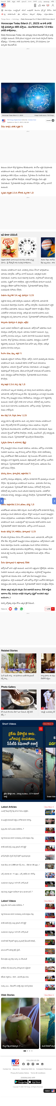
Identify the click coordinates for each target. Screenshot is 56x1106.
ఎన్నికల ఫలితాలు (48, 14)
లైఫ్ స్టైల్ (43, 10)
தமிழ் (40, 1)
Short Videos (9, 723)
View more (48, 723)
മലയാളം (46, 1)
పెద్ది (4, 14)
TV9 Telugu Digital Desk (14, 120)
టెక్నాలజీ (32, 14)
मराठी (18, 1)
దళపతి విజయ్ (12, 14)
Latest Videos (8, 900)
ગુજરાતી (24, 1)
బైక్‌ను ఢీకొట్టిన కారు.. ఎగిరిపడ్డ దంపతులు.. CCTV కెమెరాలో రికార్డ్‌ (21, 795)
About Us (16, 1069)
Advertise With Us (28, 1069)
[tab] (24, 1050)
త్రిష (19, 14)
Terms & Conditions (38, 1073)
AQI (43, 5)
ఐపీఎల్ (24, 10)
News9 (3, 1)
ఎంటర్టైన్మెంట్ (16, 10)
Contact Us (7, 1069)
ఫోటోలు (49, 10)
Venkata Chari (32, 119)
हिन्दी (8, 1)
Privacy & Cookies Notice (20, 1073)
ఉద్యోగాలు (25, 14)
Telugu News (5, 19)
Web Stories (7, 994)
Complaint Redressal (43, 1069)
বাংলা (29, 1)
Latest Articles (9, 806)
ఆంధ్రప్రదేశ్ (30, 10)
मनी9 (52, 1)
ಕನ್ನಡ (13, 1)
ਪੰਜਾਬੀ (35, 1)
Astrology (15, 19)
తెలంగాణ (37, 10)
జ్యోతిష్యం (39, 14)
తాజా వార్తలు (8, 10)
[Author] (3, 120)
